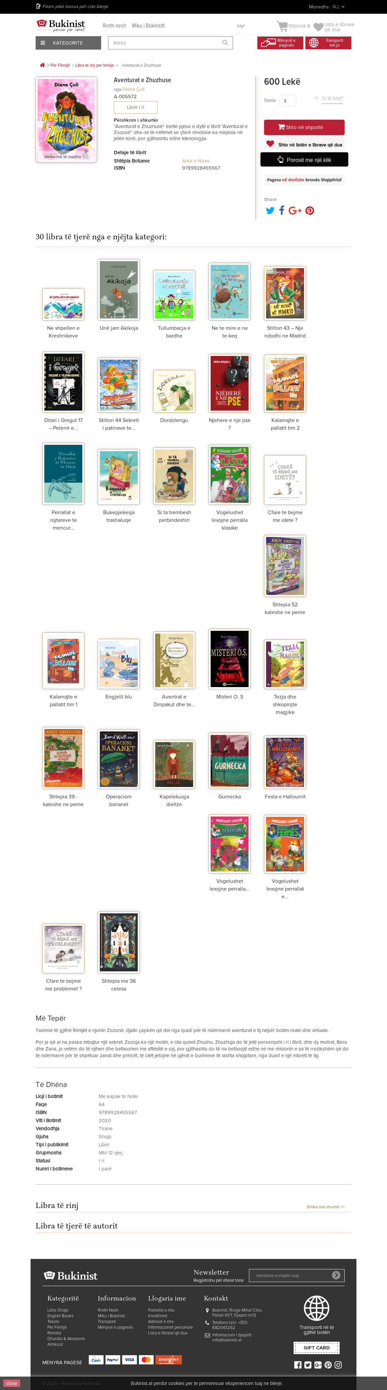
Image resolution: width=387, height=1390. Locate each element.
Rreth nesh (114, 26)
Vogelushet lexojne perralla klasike (230, 520)
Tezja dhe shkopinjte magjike (285, 704)
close (11, 1383)
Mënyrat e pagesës (115, 1327)
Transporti (107, 1322)
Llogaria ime (167, 1299)
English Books (60, 1316)
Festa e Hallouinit (285, 796)
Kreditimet (157, 1316)
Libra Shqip (57, 1310)
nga (117, 89)
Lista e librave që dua (167, 1333)
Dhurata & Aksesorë (66, 1339)
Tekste (53, 1322)
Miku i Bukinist (111, 1316)
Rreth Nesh (108, 1310)
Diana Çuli (133, 89)
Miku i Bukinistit (148, 26)
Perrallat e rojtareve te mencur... (63, 520)
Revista (54, 1333)
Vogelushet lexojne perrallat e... (285, 889)
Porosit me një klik (309, 160)
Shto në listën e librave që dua (309, 145)
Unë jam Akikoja (119, 328)
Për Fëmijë (57, 1327)
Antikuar (55, 1344)
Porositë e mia (161, 1310)
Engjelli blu (118, 697)
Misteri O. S (229, 697)
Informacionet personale (170, 1327)
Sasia (270, 100)
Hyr (241, 25)
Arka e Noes (196, 161)
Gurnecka (229, 796)
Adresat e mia (161, 1322)
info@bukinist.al (227, 1340)
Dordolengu (174, 420)
